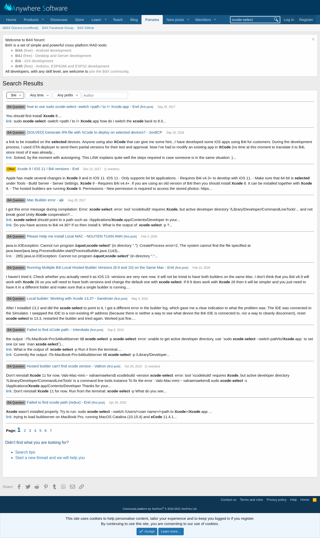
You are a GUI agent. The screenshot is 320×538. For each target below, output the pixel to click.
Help (293, 500)
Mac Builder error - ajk (46, 200)
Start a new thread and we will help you (50, 458)
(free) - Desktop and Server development (53, 55)
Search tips (25, 452)
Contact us (228, 500)
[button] (33, 19)
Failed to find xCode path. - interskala (58, 329)
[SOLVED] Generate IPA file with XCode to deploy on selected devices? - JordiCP (95, 132)
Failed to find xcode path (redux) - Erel (59, 402)
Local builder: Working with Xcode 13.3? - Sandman (70, 298)
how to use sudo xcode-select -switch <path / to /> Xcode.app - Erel (83, 106)
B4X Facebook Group (58, 28)
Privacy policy (276, 500)
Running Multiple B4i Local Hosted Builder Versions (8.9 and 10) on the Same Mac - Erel (101, 267)
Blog (134, 19)
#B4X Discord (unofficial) (20, 28)
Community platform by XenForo (160, 508)
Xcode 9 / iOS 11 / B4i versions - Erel (48, 169)
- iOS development (34, 61)
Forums (152, 19)
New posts (175, 19)
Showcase (59, 19)
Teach (118, 19)
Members (203, 19)
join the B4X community (108, 71)
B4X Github (86, 28)
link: (9, 121)
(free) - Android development (43, 50)
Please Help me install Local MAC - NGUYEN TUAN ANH (75, 236)
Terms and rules (251, 500)
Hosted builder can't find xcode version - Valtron (67, 366)
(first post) (146, 107)
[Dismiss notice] (312, 39)
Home (11, 19)
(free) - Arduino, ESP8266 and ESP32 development (62, 66)
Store (79, 19)
